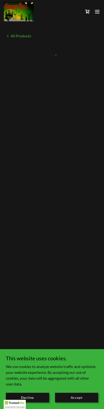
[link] (18, 11)
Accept (77, 397)
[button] (87, 11)
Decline (27, 397)
